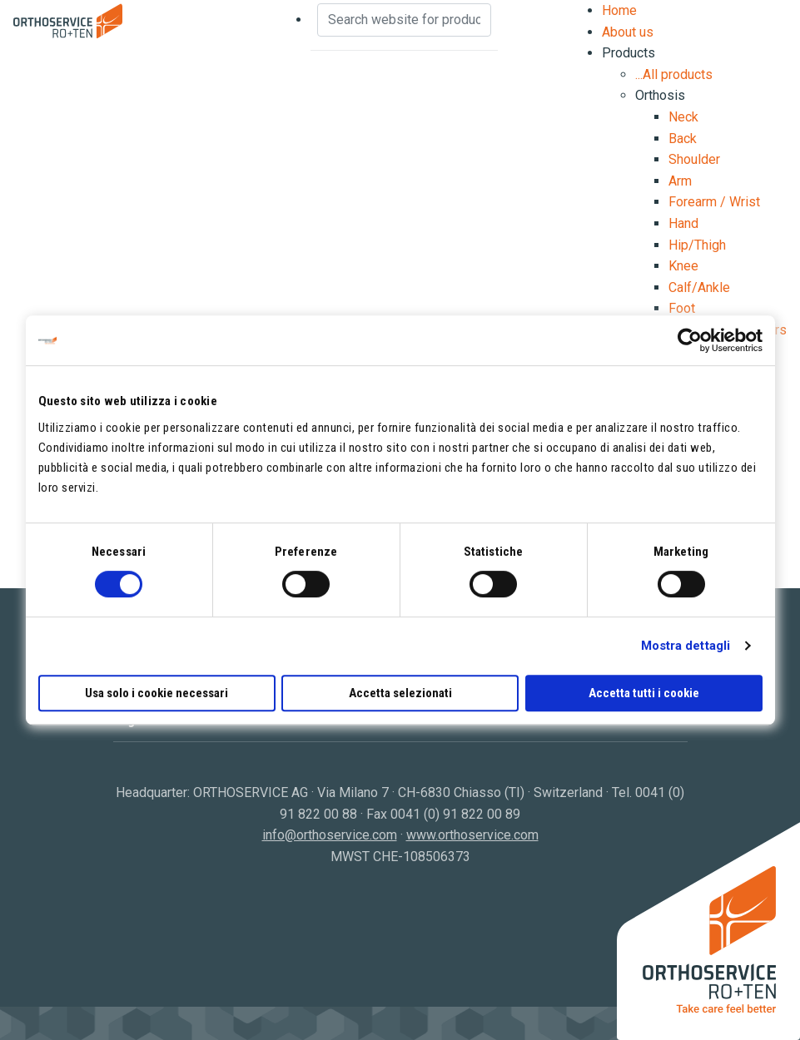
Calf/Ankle (699, 287)
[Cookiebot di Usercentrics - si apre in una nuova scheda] (690, 340)
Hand (683, 223)
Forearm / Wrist (714, 202)
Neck (683, 117)
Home (619, 10)
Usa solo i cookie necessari (156, 693)
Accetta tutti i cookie (644, 693)
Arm (680, 181)
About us (627, 32)
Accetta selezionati (400, 693)
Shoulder (694, 159)
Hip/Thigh (697, 245)
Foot (681, 308)
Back (682, 138)
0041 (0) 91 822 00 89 (455, 814)
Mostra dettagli (686, 645)
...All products (674, 74)
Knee (683, 266)
